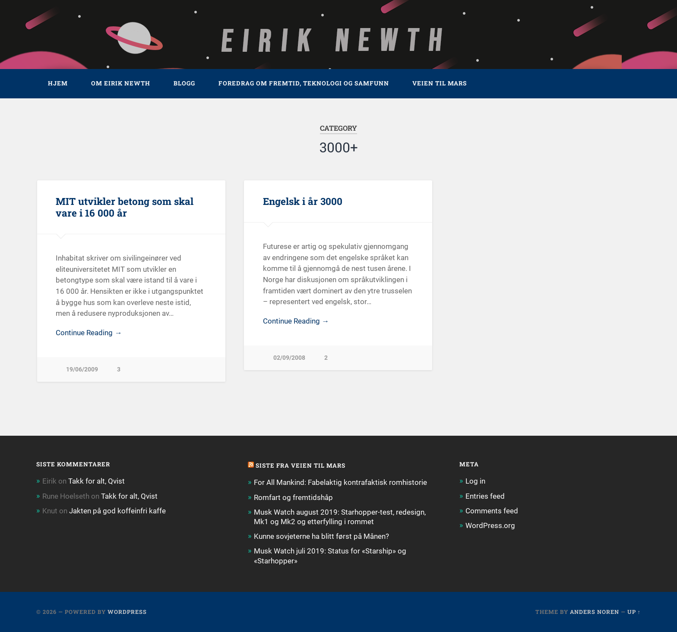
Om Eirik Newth (120, 83)
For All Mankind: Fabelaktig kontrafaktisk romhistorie (340, 482)
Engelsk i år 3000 (302, 201)
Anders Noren (594, 611)
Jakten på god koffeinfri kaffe (117, 510)
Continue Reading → (89, 332)
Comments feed (491, 510)
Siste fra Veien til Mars (300, 465)
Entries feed (485, 496)
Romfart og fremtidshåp (293, 497)
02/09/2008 (289, 358)
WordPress (127, 611)
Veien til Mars (439, 83)
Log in (475, 481)
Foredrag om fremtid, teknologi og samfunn (303, 83)
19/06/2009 (82, 369)
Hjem (58, 83)
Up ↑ (634, 611)
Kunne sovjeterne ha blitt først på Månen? (321, 536)
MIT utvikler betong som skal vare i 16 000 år (124, 207)
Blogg (184, 83)
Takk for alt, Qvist (96, 481)
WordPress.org (490, 525)
